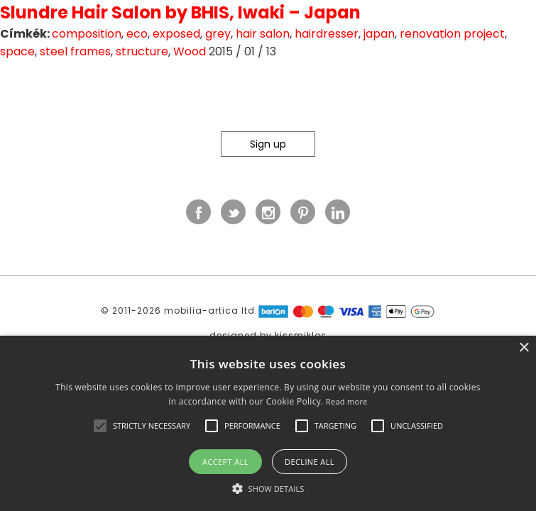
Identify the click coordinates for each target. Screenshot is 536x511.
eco (137, 34)
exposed (176, 34)
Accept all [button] (225, 461)
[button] (100, 426)
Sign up (268, 144)
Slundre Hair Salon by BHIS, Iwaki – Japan (180, 12)
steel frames (75, 51)
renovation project (452, 34)
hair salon (263, 34)
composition (86, 34)
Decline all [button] (309, 461)
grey (218, 34)
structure (142, 51)
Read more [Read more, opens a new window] (347, 401)
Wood (189, 51)
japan (379, 34)
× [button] (523, 348)
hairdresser (327, 34)
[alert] (268, 423)
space (17, 51)
